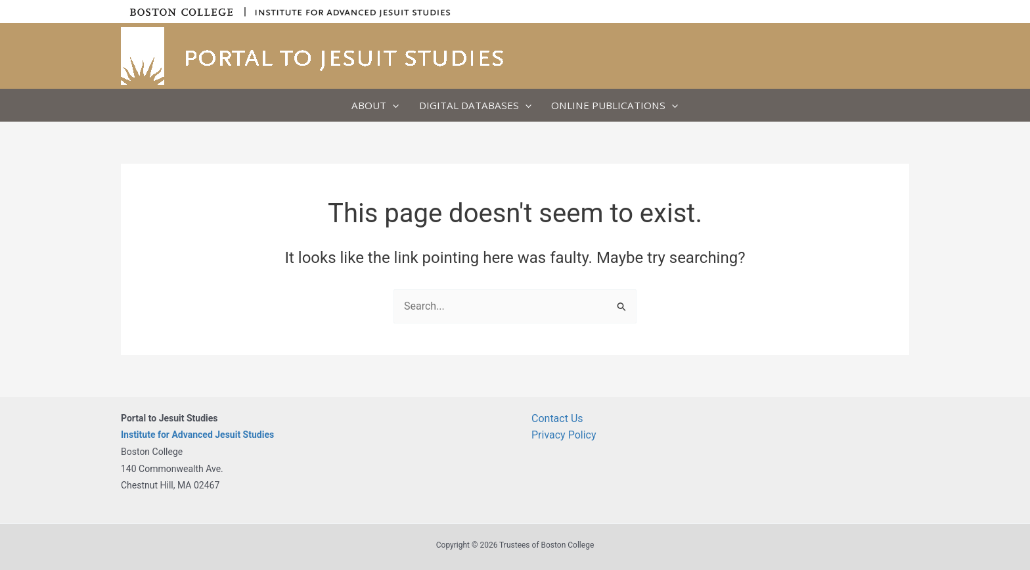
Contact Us (557, 418)
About (375, 105)
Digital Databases (475, 105)
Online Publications (614, 105)
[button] (392, 105)
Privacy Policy (563, 435)
